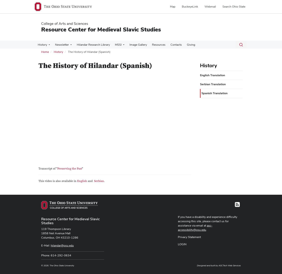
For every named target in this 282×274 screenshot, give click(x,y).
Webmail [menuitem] (210, 6)
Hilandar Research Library (91, 45)
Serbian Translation (213, 84)
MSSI (115, 45)
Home (45, 52)
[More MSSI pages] (120, 46)
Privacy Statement (189, 237)
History (42, 45)
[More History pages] (48, 46)
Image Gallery (135, 45)
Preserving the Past (69, 168)
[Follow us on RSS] (237, 205)
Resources (155, 45)
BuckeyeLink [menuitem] (190, 6)
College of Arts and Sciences (64, 23)
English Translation (212, 75)
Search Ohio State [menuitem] (233, 6)
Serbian (99, 181)
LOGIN (182, 244)
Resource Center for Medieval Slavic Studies (101, 29)
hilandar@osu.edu (62, 245)
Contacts (171, 45)
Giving (185, 45)
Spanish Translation (214, 93)
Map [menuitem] (172, 6)
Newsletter (61, 45)
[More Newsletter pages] (69, 46)
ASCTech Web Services (230, 265)
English (82, 181)
